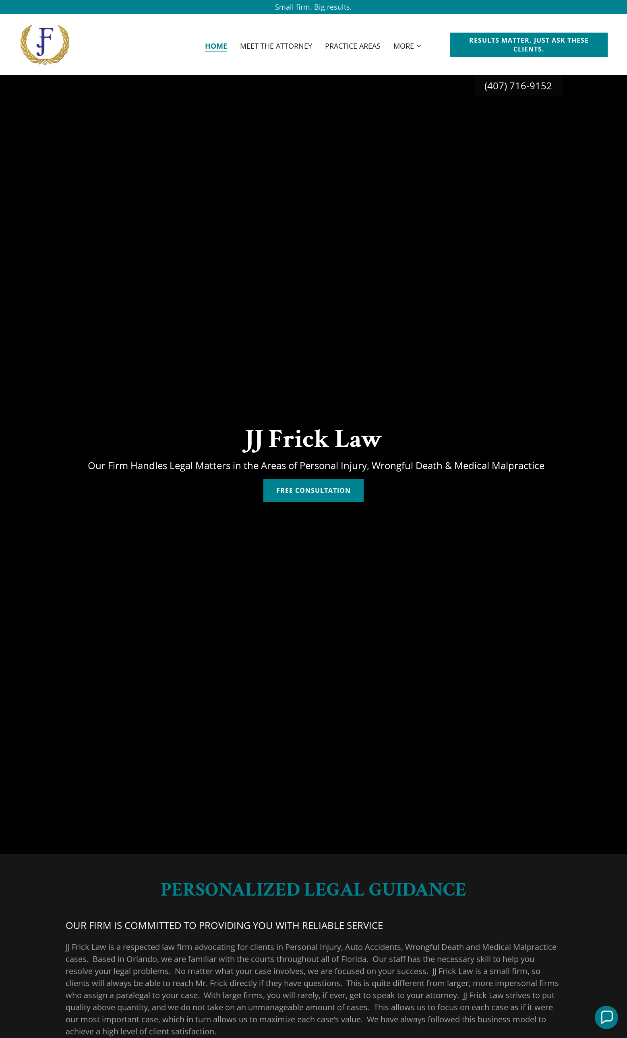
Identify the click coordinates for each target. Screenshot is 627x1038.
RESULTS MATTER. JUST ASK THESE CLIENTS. (529, 45)
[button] (407, 46)
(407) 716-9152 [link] (518, 85)
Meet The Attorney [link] (276, 46)
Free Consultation (313, 490)
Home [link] (216, 46)
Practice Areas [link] (353, 46)
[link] (44, 44)
